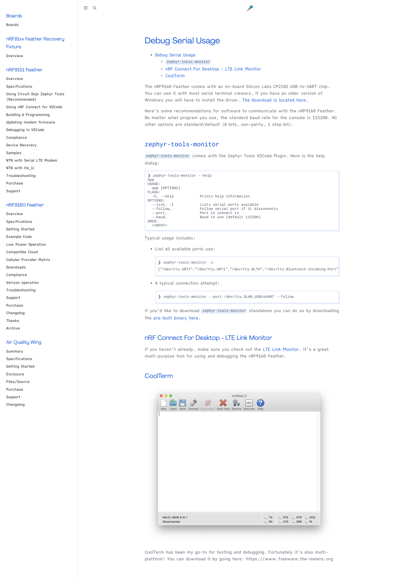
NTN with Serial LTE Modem (31, 160)
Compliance (16, 137)
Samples (13, 152)
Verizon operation (22, 282)
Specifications (19, 86)
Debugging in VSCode (25, 129)
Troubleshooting (20, 175)
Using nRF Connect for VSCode (34, 107)
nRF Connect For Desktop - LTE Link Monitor (213, 69)
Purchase (14, 183)
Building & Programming (28, 114)
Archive (13, 328)
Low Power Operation (26, 244)
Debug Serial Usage (182, 40)
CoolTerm (175, 75)
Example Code (19, 236)
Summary (14, 351)
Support (13, 191)
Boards (12, 24)
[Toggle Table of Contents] (86, 8)
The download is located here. (275, 100)
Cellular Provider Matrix (28, 259)
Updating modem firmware (30, 122)
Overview (14, 55)
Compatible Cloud (22, 252)
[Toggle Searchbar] (95, 8)
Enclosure (15, 374)
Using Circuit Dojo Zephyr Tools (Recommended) (35, 97)
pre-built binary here (176, 318)
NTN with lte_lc (20, 168)
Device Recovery (21, 145)
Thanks (12, 320)
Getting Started (20, 229)
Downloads (16, 267)
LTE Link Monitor (281, 349)
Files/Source (18, 381)
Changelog (15, 313)
